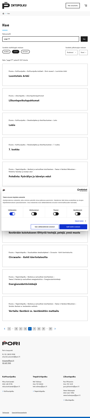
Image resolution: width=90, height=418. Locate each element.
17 (50, 329)
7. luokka (14, 149)
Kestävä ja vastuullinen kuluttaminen (41, 169)
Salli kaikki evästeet (73, 227)
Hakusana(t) (6, 34)
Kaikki (6, 51)
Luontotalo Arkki (19, 75)
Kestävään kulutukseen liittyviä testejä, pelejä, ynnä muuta (44, 232)
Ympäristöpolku (20, 169)
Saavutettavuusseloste (19, 412)
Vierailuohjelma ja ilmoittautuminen (39, 120)
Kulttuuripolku (20, 71)
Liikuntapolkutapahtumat (24, 100)
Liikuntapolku (20, 96)
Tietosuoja (5, 412)
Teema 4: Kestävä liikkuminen (65, 169)
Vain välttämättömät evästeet (45, 227)
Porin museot (49, 71)
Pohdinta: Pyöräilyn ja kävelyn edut (30, 176)
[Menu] (86, 6)
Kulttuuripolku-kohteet (35, 71)
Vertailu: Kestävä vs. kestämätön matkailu (34, 311)
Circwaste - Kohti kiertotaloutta (28, 257)
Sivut (16, 51)
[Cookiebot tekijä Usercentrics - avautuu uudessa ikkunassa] (78, 190)
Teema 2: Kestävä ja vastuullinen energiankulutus (26, 279)
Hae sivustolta (73, 5)
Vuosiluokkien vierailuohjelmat (38, 252)
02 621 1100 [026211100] (6, 363)
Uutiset (25, 51)
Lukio (12, 125)
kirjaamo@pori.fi (8, 361)
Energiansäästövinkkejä (23, 284)
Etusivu (11, 71)
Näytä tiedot (79, 221)
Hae (84, 39)
